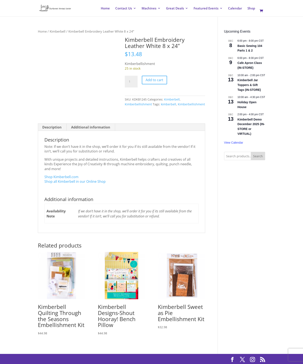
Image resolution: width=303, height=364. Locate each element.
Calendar (235, 8)
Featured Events (206, 8)
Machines (149, 8)
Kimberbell (57, 31)
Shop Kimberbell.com (61, 177)
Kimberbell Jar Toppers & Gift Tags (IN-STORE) (249, 84)
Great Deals (175, 8)
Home (105, 8)
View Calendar (233, 142)
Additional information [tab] (90, 127)
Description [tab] (52, 127)
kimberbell (168, 104)
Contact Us (123, 8)
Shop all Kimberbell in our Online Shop (75, 181)
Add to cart (154, 80)
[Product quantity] (131, 81)
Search (258, 156)
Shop (251, 8)
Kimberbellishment (138, 104)
